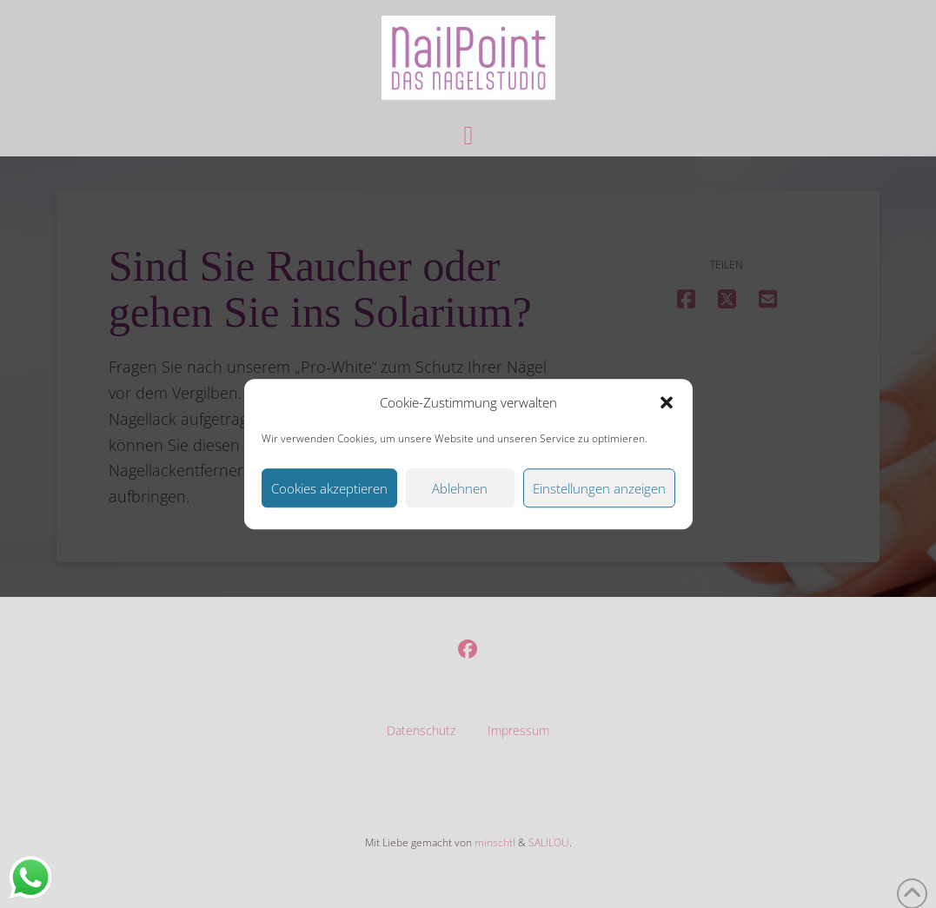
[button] (666, 403)
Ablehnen (460, 488)
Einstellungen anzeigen (599, 488)
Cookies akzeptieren (329, 488)
